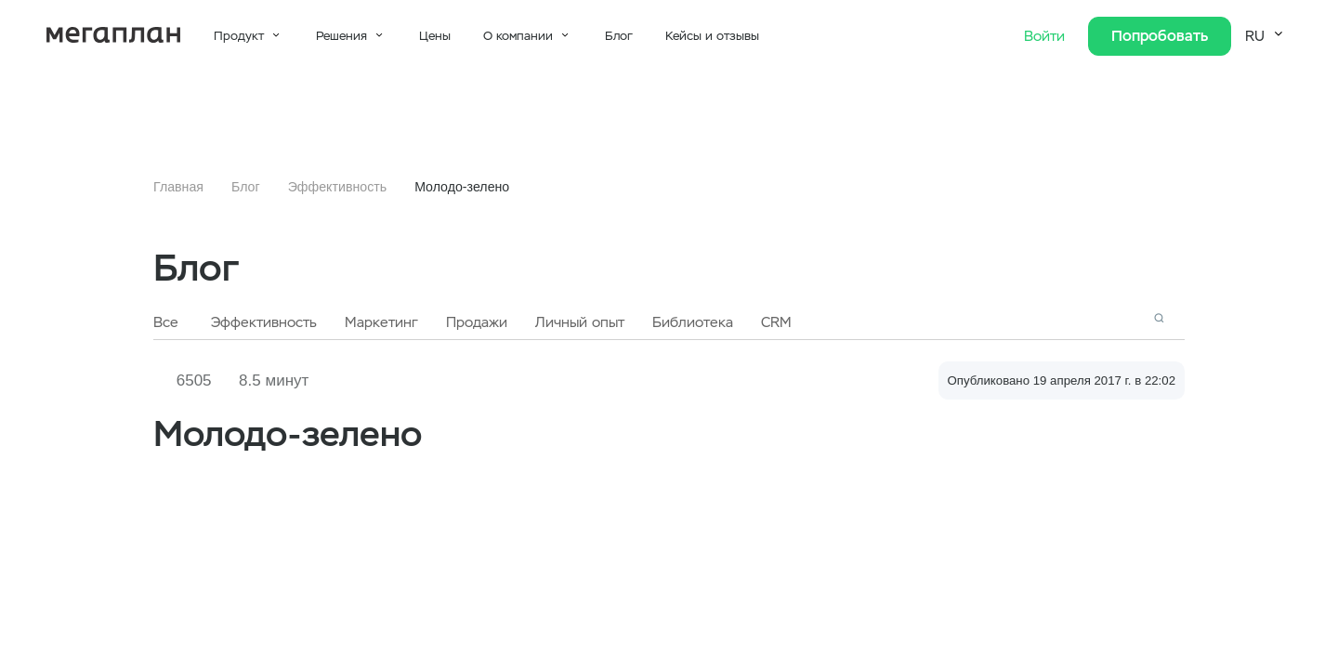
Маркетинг (381, 322)
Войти (1046, 36)
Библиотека (692, 322)
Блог (619, 36)
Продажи (476, 322)
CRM (776, 322)
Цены (435, 36)
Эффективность (337, 186)
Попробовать (1159, 36)
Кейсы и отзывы (712, 36)
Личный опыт (579, 322)
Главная (178, 186)
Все (165, 322)
